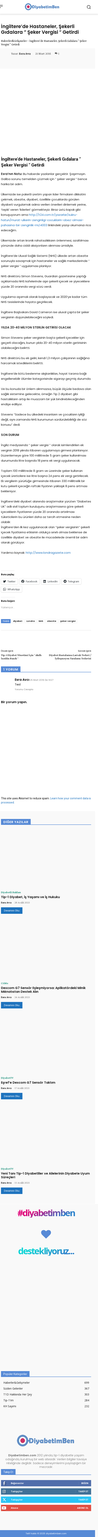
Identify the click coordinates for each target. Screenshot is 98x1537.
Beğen (84, 1483)
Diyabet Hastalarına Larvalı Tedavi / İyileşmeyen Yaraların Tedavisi (70, 656)
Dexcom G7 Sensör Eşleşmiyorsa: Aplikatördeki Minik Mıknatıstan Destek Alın (43, 990)
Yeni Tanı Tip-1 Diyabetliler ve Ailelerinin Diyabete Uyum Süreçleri (45, 1175)
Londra (30, 621)
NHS (41, 621)
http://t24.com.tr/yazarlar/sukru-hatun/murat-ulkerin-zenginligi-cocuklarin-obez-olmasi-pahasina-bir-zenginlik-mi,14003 (42, 220)
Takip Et (83, 1491)
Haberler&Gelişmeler (14, 40)
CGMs (4, 983)
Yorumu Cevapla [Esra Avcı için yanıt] (24, 689)
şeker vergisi (68, 621)
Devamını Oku (11, 910)
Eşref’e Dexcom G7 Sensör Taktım (28, 1082)
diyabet (17, 621)
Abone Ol (82, 1507)
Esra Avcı (25, 53)
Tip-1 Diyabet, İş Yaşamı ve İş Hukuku (30, 897)
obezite (51, 621)
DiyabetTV (7, 1077)
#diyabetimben (46, 1213)
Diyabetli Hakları (11, 892)
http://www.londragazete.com (48, 553)
